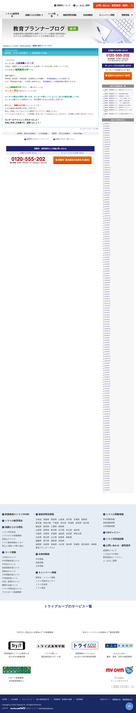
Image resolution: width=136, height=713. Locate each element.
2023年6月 (107, 181)
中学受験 (39, 559)
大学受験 (39, 566)
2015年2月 (107, 377)
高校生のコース (9, 571)
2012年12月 (107, 437)
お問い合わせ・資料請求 (116, 545)
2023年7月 (107, 179)
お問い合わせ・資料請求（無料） (114, 5)
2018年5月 (107, 294)
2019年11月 (107, 252)
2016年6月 (107, 342)
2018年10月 (107, 282)
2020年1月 (107, 248)
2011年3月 (107, 485)
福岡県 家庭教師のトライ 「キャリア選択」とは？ (117, 98)
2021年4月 (107, 229)
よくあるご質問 (110, 561)
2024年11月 (107, 142)
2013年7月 (107, 421)
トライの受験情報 (113, 514)
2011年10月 (107, 469)
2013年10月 (107, 414)
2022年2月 (107, 211)
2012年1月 (107, 462)
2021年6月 (107, 225)
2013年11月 (107, 411)
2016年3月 (107, 349)
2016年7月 (107, 340)
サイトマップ (27, 699)
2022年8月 (107, 197)
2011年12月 (107, 464)
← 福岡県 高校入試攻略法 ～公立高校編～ (32, 133)
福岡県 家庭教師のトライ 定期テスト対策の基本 (117, 100)
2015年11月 (107, 358)
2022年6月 (107, 202)
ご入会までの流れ (111, 554)
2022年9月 (107, 195)
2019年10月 (107, 255)
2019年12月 (107, 250)
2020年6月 (107, 238)
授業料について (110, 550)
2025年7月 (107, 123)
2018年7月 (107, 289)
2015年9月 (107, 363)
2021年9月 (107, 222)
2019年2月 (107, 273)
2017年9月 (107, 308)
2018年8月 (107, 287)
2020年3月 (107, 245)
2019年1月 (107, 275)
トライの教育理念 (12, 15)
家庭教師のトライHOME (10, 45)
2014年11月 (107, 384)
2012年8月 (107, 446)
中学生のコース (9, 564)
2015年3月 (107, 374)
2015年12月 (107, 356)
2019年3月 (107, 271)
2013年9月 (107, 416)
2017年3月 (107, 321)
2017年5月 (107, 317)
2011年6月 (107, 478)
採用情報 (79, 699)
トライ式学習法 (9, 532)
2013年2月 (107, 432)
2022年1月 (107, 213)
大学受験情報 (109, 526)
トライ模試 (40, 588)
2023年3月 (107, 188)
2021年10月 (107, 220)
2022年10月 (107, 192)
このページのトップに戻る (90, 128)
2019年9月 (107, 257)
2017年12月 (107, 301)
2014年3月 (107, 402)
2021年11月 (107, 218)
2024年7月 (107, 151)
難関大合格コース (10, 585)
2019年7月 (107, 262)
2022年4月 (107, 206)
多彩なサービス (9, 539)
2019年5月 (107, 266)
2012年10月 (107, 441)
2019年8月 (107, 259)
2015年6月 (107, 367)
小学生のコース (9, 557)
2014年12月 (107, 381)
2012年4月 (107, 455)
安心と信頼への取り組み (12, 546)
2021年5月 (107, 227)
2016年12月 (107, 328)
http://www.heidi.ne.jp (46, 708)
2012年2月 (107, 460)
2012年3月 (107, 457)
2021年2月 (107, 234)
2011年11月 (107, 467)
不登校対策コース (10, 578)
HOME (4, 699)
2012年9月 (107, 443)
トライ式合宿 (41, 584)
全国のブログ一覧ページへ (65, 139)
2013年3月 (107, 430)
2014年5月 (107, 397)
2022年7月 (107, 199)
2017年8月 (107, 310)
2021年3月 (107, 232)
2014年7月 (107, 393)
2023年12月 (107, 167)
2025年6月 (107, 126)
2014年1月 (107, 407)
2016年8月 (107, 338)
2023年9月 (107, 174)
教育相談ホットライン (113, 557)
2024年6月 (107, 153)
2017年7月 (107, 312)
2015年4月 (107, 372)
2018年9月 (107, 285)
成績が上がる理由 (34, 15)
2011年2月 (107, 487)
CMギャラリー (111, 532)
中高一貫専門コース (11, 581)
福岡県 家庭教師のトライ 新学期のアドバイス (116, 107)
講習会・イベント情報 (45, 577)
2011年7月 (107, 476)
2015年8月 (107, 365)
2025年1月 (107, 137)
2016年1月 (107, 354)
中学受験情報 (109, 519)
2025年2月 (107, 135)
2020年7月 (107, 236)
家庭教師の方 (128, 699)
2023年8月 (107, 176)
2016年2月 (107, 351)
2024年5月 (107, 156)
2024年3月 (107, 160)
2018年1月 (107, 298)
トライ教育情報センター (12, 542)
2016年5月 (107, 345)
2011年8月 (107, 473)
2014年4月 (107, 400)
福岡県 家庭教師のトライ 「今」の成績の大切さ (117, 103)
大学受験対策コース (11, 575)
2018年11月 (107, 280)
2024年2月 (107, 162)
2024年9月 (107, 146)
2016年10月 (107, 333)
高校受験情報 (109, 523)
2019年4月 (107, 268)
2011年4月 (107, 483)
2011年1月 (107, 490)
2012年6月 (107, 450)
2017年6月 (107, 315)
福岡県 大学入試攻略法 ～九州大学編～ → (69, 133)
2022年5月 (107, 204)
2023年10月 (107, 172)
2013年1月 (107, 434)
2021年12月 (107, 215)
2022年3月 (107, 209)
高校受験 (39, 562)
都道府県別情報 (69, 15)
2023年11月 (107, 169)
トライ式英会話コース (12, 588)
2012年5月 (107, 453)
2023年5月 (107, 183)
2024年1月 (107, 165)
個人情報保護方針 (43, 699)
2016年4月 (107, 347)
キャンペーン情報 (106, 15)
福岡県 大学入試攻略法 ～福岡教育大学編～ (27, 53)
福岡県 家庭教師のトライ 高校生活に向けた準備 (117, 105)
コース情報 (53, 15)
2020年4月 (107, 243)
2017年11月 (107, 303)
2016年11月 (107, 331)
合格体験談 (88, 15)
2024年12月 (107, 139)
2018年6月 (107, 291)
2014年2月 (107, 404)
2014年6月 (107, 395)
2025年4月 (107, 130)
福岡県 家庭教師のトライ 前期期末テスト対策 (116, 96)
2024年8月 (107, 149)
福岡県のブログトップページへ (38, 139)
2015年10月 (107, 361)
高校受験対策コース (11, 568)
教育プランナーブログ (45, 548)
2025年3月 (107, 132)
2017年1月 (107, 326)
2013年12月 (107, 409)
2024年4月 (107, 158)
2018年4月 (107, 296)
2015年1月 (107, 379)
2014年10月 (107, 386)
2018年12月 (107, 278)
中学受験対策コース (11, 561)
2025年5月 (107, 128)
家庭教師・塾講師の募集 (63, 699)
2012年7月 (107, 448)
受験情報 (127, 15)
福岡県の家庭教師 (25, 45)
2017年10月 (107, 305)
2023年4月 (107, 186)
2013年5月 (107, 425)
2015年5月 (107, 370)
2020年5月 (107, 241)
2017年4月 (107, 319)
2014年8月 (107, 391)
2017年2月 (107, 324)
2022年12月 (107, 190)
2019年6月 (107, 264)
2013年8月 (107, 418)
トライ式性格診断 (113, 539)
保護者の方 (116, 699)
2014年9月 (107, 388)
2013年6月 (107, 423)
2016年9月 (107, 335)
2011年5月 (107, 480)
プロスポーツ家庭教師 (12, 592)
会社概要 (14, 699)
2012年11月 (107, 439)
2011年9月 (107, 471)
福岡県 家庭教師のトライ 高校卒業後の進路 (116, 93)
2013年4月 (107, 427)
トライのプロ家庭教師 (12, 535)
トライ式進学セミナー (45, 581)
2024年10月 (107, 144)
